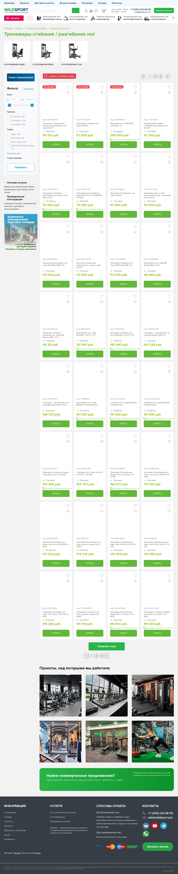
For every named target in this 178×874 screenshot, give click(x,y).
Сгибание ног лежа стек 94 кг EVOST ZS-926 (89, 473)
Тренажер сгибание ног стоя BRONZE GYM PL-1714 (122, 334)
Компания (9, 3)
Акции (7, 834)
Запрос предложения (20, 77)
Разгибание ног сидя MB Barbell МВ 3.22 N (155, 264)
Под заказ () (18, 124)
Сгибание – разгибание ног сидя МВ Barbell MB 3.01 (157, 334)
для (52, 17)
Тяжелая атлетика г (105, 17)
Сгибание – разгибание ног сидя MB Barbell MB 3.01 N (56, 404)
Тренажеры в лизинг (60, 821)
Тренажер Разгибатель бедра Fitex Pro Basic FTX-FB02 (122, 614)
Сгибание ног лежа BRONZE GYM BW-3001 (123, 404)
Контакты (117, 3)
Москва (17, 853)
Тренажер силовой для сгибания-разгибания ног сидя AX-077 (54, 125)
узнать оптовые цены (61, 76)
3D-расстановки (68, 3)
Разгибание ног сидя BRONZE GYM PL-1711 (86, 334)
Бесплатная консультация (63, 812)
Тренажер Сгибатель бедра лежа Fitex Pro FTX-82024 (56, 473)
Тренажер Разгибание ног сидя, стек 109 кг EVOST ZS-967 (157, 544)
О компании (10, 812)
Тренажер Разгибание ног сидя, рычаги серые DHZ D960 (88, 544)
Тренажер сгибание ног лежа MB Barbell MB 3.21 (121, 264)
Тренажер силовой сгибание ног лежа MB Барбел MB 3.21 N (53, 335)
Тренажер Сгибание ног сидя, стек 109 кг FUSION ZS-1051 (56, 614)
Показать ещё (107, 646)
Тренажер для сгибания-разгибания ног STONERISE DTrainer (89, 195)
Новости (8, 821)
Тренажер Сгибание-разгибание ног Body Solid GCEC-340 (55, 195)
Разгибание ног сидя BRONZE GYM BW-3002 (87, 404)
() (15, 134)
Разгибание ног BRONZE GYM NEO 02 (121, 124)
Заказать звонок (157, 846)
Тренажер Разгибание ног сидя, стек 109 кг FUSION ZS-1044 (157, 474)
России (37, 853)
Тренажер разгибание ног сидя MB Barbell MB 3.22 (55, 264)
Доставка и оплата (44, 3)
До (23, 100)
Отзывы (102, 3)
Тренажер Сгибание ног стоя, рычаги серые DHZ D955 (87, 614)
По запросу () (18, 120)
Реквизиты (9, 839)
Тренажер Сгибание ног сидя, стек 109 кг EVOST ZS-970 (123, 544)
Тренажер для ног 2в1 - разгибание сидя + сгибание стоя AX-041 (157, 195)
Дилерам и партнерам (15, 830)
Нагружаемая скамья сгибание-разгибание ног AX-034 (156, 125)
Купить (56, 144)
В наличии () (18, 116)
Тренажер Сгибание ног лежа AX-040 (87, 124)
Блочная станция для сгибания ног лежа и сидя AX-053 (88, 265)
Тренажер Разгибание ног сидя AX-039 (122, 194)
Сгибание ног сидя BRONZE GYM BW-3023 (157, 404)
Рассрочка (87, 3)
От (8, 100)
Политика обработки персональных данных (76, 867)
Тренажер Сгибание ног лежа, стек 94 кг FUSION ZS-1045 (56, 544)
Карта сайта (168, 871)
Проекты (24, 3)
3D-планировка (57, 817)
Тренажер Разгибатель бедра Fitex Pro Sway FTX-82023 (122, 474)
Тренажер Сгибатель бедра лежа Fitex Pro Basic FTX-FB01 (157, 614)
